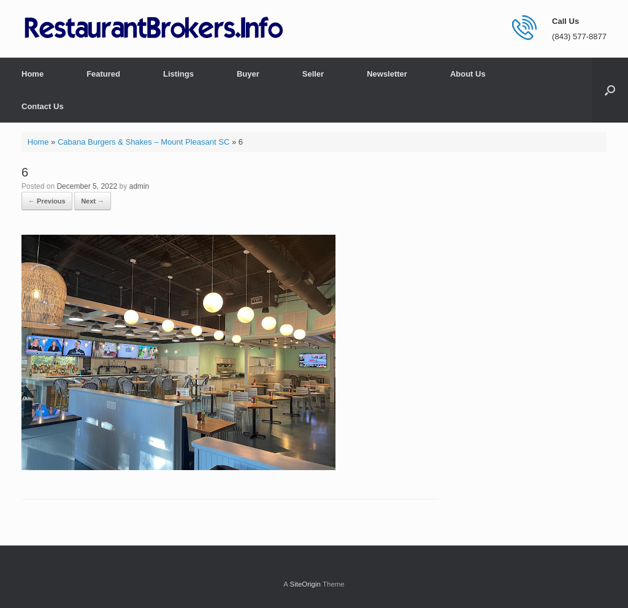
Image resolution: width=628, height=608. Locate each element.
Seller (313, 73)
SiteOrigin (305, 584)
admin (139, 186)
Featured (103, 73)
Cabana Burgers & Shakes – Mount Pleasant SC (143, 141)
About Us (468, 73)
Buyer (248, 73)
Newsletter (387, 73)
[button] (610, 90)
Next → (92, 201)
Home (32, 73)
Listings (178, 73)
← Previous (47, 201)
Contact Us (42, 106)
